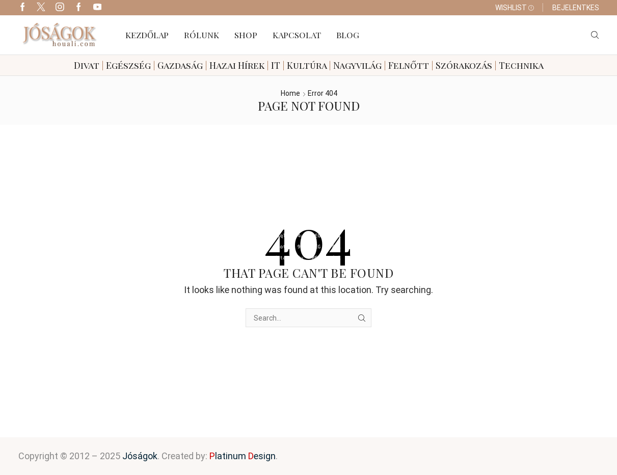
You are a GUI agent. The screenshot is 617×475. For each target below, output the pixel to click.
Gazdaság (180, 65)
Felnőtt (408, 65)
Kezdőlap (147, 34)
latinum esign (242, 456)
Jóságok (139, 456)
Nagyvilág (357, 65)
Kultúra (307, 65)
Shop (245, 34)
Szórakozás (464, 65)
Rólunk (201, 34)
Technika (521, 65)
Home (290, 93)
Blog (347, 34)
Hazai (222, 65)
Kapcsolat (297, 34)
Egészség (128, 65)
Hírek (251, 65)
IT (275, 65)
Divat (86, 65)
